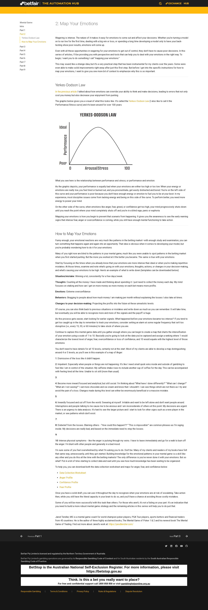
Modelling (68, 10)
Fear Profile (65, 487)
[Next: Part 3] (178, 536)
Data (33, 10)
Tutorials (84, 10)
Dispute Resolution (133, 591)
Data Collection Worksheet (73, 472)
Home (23, 10)
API (56, 10)
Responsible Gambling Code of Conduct (94, 558)
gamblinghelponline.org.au (135, 583)
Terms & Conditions (58, 591)
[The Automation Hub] (30, 3)
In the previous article (66, 91)
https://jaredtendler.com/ (121, 524)
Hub (186, 3)
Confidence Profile (69, 482)
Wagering (45, 10)
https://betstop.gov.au (104, 571)
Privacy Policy (83, 591)
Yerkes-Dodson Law (139, 101)
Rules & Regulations (107, 591)
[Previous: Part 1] (32, 536)
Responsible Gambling (31, 591)
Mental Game (102, 10)
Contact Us (120, 10)
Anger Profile (66, 477)
